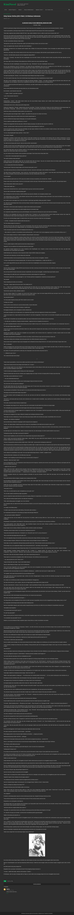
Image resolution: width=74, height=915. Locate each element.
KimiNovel (10, 4)
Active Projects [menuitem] (12, 9)
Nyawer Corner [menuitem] (39, 9)
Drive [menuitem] (6, 9)
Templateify (50, 913)
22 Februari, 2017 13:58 (10, 890)
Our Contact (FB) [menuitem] (49, 9)
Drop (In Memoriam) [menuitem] (28, 9)
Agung (8, 889)
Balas (7, 893)
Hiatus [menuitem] (19, 9)
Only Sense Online (7, 13)
